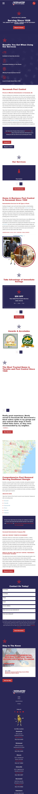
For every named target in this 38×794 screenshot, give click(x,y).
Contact (19, 703)
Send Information (18, 631)
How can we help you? (8, 614)
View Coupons (19, 317)
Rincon (5, 508)
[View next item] (20, 183)
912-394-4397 (19, 775)
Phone (4, 598)
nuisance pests (28, 207)
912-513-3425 (19, 739)
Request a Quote (8, 146)
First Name (5, 590)
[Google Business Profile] (17, 712)
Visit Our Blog (7, 680)
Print (23, 303)
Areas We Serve (19, 701)
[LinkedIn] (20, 712)
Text (15, 303)
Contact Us (7, 142)
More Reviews (7, 432)
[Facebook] (15, 712)
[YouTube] (23, 712)
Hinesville (6, 503)
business (5, 224)
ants (8, 207)
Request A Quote (19, 27)
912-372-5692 (19, 787)
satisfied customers (15, 120)
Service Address (6, 606)
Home (19, 698)
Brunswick (6, 501)
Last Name (5, 594)
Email (19, 303)
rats (14, 207)
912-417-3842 (19, 763)
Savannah (6, 510)
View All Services (18, 189)
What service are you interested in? (11, 610)
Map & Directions (19, 737)
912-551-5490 (19, 751)
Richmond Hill (7, 505)
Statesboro (6, 513)
